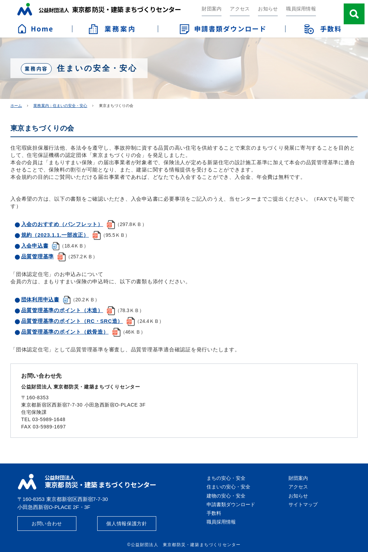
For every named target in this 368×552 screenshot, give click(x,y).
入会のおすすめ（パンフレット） (62, 224)
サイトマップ (303, 504)
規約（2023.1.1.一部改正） (55, 235)
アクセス (240, 8)
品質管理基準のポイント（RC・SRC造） (72, 321)
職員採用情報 (301, 8)
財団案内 (211, 8)
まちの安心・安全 (226, 478)
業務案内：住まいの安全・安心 (60, 105)
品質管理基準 (37, 256)
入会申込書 (35, 246)
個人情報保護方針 (126, 523)
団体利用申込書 (40, 299)
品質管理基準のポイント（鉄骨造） (65, 332)
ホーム (16, 105)
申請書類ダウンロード (231, 504)
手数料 (214, 513)
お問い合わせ (47, 523)
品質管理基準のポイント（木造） (62, 310)
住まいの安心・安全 (228, 487)
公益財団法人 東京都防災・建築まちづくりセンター (99, 9)
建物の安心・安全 (226, 496)
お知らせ (268, 8)
